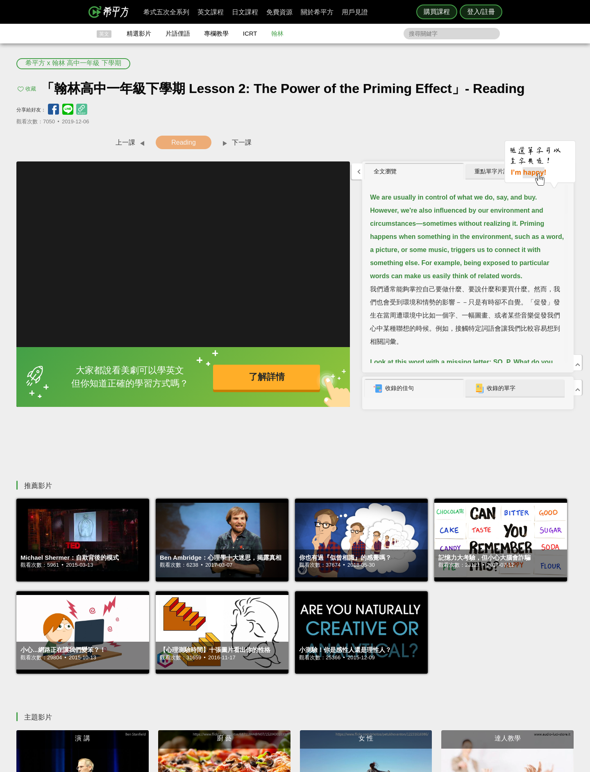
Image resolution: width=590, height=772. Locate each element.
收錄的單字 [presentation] (494, 388)
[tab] (414, 172)
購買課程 (437, 11)
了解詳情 (267, 377)
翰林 (277, 33)
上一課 (125, 142)
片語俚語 (178, 33)
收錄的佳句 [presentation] (394, 388)
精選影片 (139, 33)
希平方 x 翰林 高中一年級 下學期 (73, 62)
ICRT (250, 33)
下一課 (242, 142)
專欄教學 (216, 33)
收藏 (30, 89)
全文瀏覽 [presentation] (385, 171)
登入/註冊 (481, 11)
